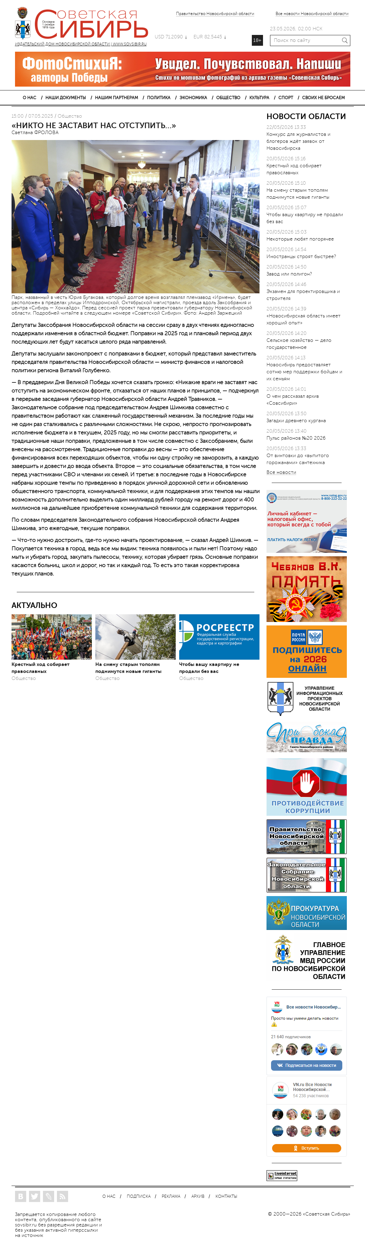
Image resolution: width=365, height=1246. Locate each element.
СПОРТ (285, 97)
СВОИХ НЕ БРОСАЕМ (323, 97)
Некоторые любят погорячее (300, 239)
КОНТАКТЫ (226, 1196)
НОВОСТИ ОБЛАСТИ (306, 116)
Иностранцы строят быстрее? (301, 256)
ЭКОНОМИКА (193, 97)
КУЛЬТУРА (259, 97)
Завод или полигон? (289, 274)
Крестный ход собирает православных (41, 667)
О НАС (29, 97)
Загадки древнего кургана (296, 420)
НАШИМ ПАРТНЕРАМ (116, 97)
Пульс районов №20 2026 (296, 438)
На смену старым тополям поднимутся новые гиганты (128, 667)
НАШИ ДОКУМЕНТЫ (65, 97)
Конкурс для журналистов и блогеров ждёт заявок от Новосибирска (298, 141)
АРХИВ (197, 1196)
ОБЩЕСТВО (228, 97)
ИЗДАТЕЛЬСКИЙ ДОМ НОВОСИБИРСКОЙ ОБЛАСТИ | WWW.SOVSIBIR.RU (85, 24)
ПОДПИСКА (139, 1196)
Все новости (281, 472)
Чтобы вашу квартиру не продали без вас (209, 667)
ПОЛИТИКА (158, 97)
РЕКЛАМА (171, 1196)
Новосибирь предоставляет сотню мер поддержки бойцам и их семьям (304, 371)
